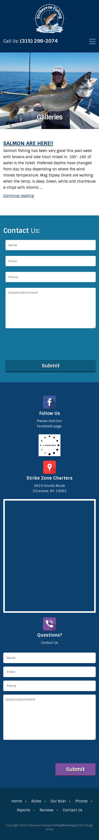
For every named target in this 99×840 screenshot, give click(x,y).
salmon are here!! (28, 143)
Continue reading (18, 196)
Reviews (46, 810)
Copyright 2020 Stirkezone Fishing (28, 825)
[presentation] (38, 343)
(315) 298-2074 (39, 41)
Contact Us (72, 810)
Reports (23, 810)
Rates (36, 801)
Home (16, 801)
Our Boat (58, 801)
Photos (81, 801)
